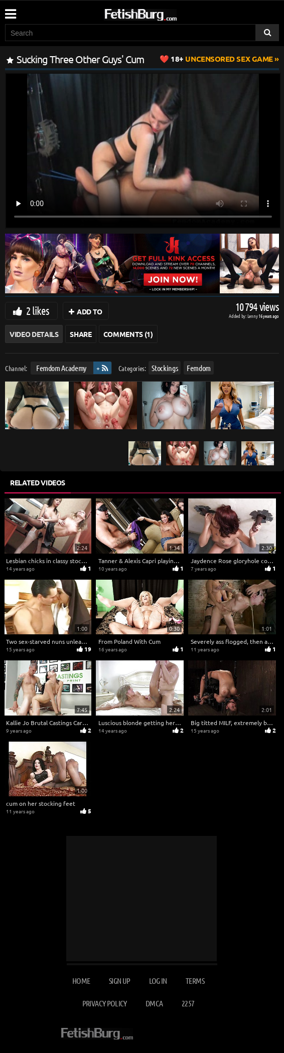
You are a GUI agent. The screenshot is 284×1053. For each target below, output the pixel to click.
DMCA (154, 1003)
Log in (158, 980)
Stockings (165, 368)
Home (81, 980)
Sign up (119, 980)
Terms (195, 980)
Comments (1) (128, 333)
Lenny (253, 315)
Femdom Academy (61, 368)
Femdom (199, 368)
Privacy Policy (104, 1003)
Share (80, 333)
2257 (188, 1003)
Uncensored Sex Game (222, 59)
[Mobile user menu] (10, 11)
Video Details (34, 333)
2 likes (37, 310)
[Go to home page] (159, 13)
